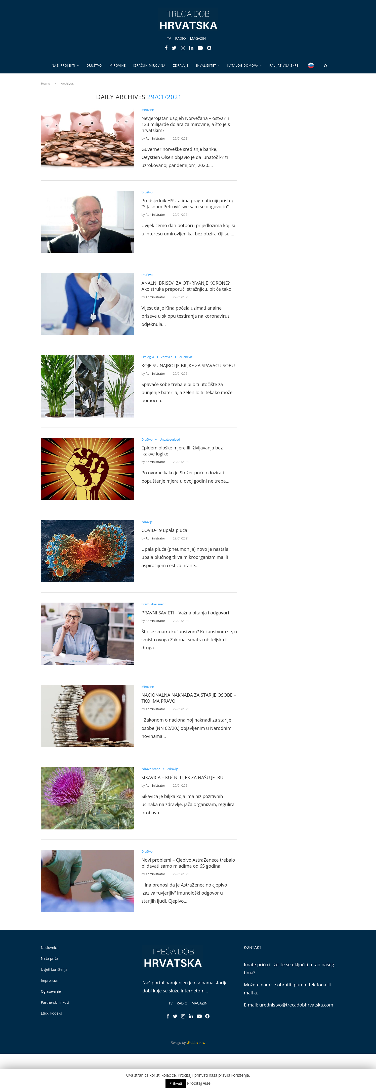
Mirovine (117, 65)
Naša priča (49, 958)
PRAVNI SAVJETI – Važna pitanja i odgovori (185, 613)
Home (45, 83)
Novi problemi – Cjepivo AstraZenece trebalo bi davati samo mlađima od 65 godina (188, 863)
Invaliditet (206, 65)
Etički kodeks (51, 1013)
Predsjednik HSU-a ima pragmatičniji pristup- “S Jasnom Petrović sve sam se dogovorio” (189, 203)
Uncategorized (170, 439)
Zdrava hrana (151, 769)
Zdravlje (181, 65)
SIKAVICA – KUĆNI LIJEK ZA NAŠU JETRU (183, 777)
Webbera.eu (196, 1042)
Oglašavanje (51, 991)
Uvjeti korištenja (54, 969)
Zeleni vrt (185, 357)
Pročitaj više (199, 1083)
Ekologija (148, 357)
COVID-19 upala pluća (164, 530)
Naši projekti (63, 65)
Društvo (94, 65)
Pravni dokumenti (154, 604)
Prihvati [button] (176, 1083)
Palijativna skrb (284, 65)
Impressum (50, 980)
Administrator (155, 138)
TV (169, 38)
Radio (180, 38)
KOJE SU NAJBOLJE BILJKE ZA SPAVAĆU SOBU (188, 365)
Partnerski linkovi (55, 1002)
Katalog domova (242, 65)
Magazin (198, 38)
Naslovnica (50, 947)
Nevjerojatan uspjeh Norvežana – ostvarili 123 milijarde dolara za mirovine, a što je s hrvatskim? (186, 124)
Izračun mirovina (149, 65)
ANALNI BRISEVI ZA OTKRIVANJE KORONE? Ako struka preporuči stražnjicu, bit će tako (186, 286)
